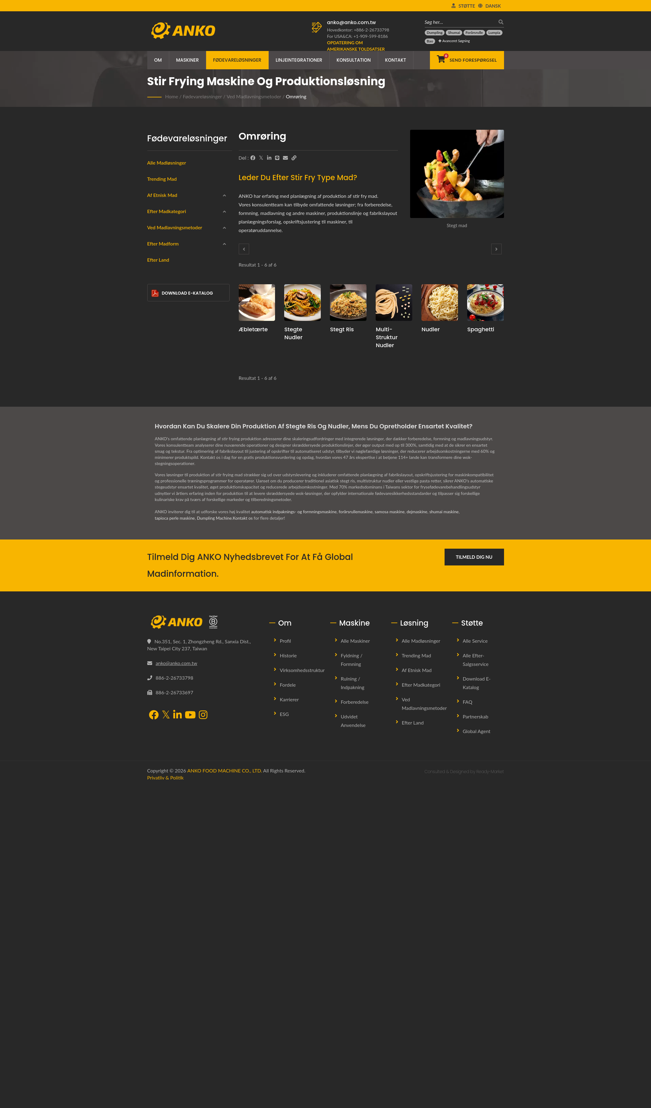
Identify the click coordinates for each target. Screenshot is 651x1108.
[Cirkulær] (155, 559)
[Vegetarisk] (155, 368)
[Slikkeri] (155, 398)
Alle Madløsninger (166, 162)
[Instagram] (203, 1035)
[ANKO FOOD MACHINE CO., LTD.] (203, 942)
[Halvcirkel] (155, 617)
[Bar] (155, 632)
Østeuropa (167, 252)
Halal (161, 384)
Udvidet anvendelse (353, 1041)
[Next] (496, 249)
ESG (284, 1034)
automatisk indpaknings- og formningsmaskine (294, 832)
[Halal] (155, 383)
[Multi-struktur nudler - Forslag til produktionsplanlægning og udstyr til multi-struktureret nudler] (394, 302)
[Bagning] (155, 486)
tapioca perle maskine (175, 838)
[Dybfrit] (155, 427)
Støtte (467, 5)
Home (171, 96)
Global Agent (477, 1052)
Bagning (164, 486)
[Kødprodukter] (155, 339)
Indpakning (167, 310)
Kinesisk (165, 208)
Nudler (430, 329)
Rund (166, 545)
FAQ (467, 1022)
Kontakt (395, 60)
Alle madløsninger (421, 961)
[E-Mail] (285, 158)
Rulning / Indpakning (352, 1003)
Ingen (162, 515)
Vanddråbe (171, 589)
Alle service (475, 961)
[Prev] (244, 249)
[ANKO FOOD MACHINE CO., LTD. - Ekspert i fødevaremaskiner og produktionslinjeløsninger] (183, 29)
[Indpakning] (155, 310)
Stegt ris (342, 329)
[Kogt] (155, 471)
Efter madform (163, 532)
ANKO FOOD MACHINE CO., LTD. (224, 1091)
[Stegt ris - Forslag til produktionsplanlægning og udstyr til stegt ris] (348, 302)
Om (158, 60)
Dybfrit (163, 427)
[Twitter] (261, 158)
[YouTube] (190, 1035)
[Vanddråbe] (155, 588)
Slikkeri (163, 398)
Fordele (288, 1005)
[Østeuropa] (155, 251)
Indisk (162, 222)
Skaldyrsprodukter (174, 325)
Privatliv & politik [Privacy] (165, 1098)
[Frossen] (155, 295)
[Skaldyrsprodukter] (155, 324)
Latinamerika (169, 266)
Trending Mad (162, 179)
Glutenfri (165, 354)
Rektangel (170, 575)
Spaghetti (480, 329)
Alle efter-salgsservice (476, 980)
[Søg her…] (460, 21)
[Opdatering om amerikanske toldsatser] (360, 45)
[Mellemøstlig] (155, 236)
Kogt (161, 471)
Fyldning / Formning (352, 980)
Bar (164, 633)
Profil (285, 961)
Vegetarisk (167, 369)
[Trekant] (155, 603)
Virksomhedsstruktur (302, 991)
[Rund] (155, 544)
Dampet (164, 442)
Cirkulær (169, 560)
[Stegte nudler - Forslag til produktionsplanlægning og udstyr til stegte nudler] (302, 302)
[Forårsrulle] (474, 33)
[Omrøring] (155, 500)
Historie (288, 976)
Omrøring (296, 96)
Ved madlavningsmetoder (254, 96)
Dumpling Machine (215, 838)
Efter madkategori (166, 283)
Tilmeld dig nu (474, 877)
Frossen (164, 296)
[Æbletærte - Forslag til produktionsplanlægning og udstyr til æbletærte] (257, 302)
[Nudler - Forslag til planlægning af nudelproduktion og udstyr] (439, 302)
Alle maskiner (355, 961)
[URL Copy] (294, 158)
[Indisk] (155, 222)
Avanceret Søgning (454, 41)
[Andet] (155, 646)
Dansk (493, 5)
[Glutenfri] (155, 353)
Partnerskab (475, 1037)
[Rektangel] (155, 574)
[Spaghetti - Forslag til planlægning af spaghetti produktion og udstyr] (485, 302)
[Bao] (430, 41)
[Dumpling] (435, 33)
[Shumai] (454, 33)
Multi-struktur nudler (386, 337)
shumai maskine (446, 832)
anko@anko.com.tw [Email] (176, 984)
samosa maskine (391, 832)
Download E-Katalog (182, 697)
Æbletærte (253, 329)
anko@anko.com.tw (351, 22)
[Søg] (499, 21)
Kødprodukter (170, 340)
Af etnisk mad (162, 195)
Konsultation (354, 60)
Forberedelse (355, 1022)
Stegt (162, 457)
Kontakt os (244, 838)
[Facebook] (253, 158)
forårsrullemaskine (357, 832)
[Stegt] (155, 456)
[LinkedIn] (269, 158)
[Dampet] (155, 442)
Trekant (168, 604)
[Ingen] (155, 515)
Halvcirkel (170, 619)
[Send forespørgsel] (467, 60)
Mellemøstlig (169, 237)
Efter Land (158, 664)
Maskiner (187, 60)
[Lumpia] (494, 33)
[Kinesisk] (155, 207)
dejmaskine (419, 832)
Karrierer (289, 1020)
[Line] (277, 158)
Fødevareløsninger (237, 60)
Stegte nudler (293, 333)
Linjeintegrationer (299, 60)
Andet (162, 647)
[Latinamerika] (155, 265)
